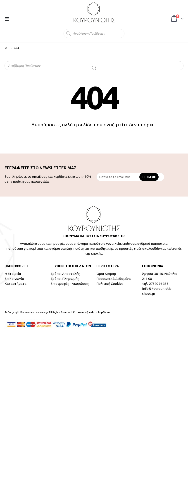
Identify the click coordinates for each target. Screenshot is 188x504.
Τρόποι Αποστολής (65, 274)
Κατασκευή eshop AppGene (91, 312)
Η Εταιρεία (13, 274)
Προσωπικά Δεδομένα (113, 279)
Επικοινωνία (14, 279)
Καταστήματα (15, 284)
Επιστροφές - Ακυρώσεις (69, 284)
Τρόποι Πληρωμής (64, 279)
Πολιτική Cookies (109, 284)
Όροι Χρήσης (106, 274)
